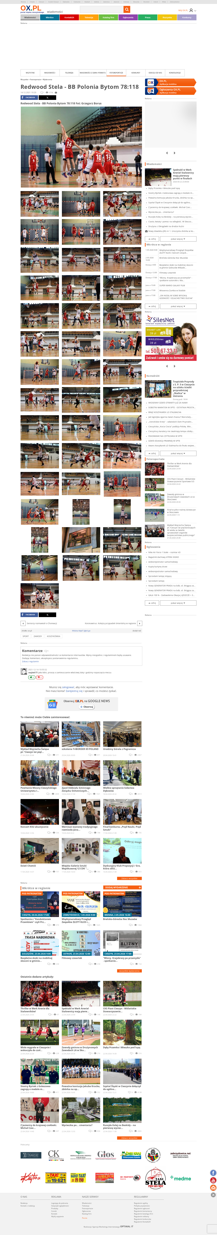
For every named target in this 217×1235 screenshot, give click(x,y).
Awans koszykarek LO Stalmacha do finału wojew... (171, 445)
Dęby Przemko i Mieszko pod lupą (164, 188)
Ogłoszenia (128, 17)
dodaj (116, 887)
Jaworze (116, 2)
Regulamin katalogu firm (143, 1214)
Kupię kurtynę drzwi (157, 566)
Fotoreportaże (116, 73)
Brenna (23, 2)
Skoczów (136, 2)
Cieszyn (41, 2)
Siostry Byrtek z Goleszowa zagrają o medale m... (171, 193)
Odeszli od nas (155, 73)
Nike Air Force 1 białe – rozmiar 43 (164, 552)
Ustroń (156, 2)
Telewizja (89, 17)
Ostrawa (126, 2)
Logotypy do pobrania (59, 1203)
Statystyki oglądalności (60, 1206)
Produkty (54, 1208)
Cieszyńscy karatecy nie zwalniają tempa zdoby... (171, 431)
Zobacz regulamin (30, 661)
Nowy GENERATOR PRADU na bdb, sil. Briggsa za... (171, 585)
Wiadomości (30, 17)
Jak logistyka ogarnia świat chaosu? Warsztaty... (170, 417)
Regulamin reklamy (141, 1216)
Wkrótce (50, 17)
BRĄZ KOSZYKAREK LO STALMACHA (164, 412)
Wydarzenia (47, 79)
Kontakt (54, 1214)
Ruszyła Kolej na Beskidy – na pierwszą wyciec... (170, 216)
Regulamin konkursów (142, 1219)
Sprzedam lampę (156, 581)
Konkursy (186, 17)
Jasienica (106, 2)
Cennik (54, 1211)
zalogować (68, 687)
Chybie (32, 2)
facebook (28, 97)
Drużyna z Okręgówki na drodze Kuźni (166, 226)
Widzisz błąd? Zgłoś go (81, 630)
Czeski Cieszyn (53, 2)
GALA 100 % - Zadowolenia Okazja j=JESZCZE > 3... (171, 595)
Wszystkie (30, 73)
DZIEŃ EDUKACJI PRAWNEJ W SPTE (164, 440)
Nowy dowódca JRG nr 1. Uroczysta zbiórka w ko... (171, 231)
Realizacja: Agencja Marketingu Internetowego (108, 1226)
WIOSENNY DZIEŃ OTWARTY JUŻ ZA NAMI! (168, 402)
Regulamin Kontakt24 (142, 1222)
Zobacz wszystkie (129, 878)
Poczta (84, 1218)
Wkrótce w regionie (36, 888)
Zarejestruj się (74, 691)
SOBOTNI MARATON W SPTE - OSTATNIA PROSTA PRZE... (171, 407)
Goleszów (77, 2)
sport (26, 636)
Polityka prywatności (142, 1206)
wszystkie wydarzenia (129, 971)
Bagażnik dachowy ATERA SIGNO (163, 557)
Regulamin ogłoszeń (142, 1208)
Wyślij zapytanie (57, 1216)
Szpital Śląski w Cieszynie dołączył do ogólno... (170, 202)
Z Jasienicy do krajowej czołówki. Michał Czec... (170, 207)
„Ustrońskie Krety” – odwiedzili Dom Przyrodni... (170, 421)
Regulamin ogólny (141, 1203)
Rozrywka (167, 17)
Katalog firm (108, 17)
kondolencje (175, 73)
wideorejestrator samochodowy (163, 561)
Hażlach (87, 2)
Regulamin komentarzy (143, 1211)
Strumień (146, 2)
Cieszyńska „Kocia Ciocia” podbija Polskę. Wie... (170, 426)
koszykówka (53, 636)
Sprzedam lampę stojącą (159, 576)
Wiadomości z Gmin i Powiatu (93, 73)
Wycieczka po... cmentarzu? (161, 212)
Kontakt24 (69, 17)
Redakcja (24, 1203)
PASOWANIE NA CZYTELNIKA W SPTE (165, 436)
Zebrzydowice (174, 2)
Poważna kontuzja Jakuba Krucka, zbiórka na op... (171, 197)
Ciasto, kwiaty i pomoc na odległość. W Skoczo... (170, 221)
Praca (147, 17)
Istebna (96, 2)
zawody (38, 636)
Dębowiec (66, 2)
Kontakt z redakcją (28, 1206)
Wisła (164, 2)
